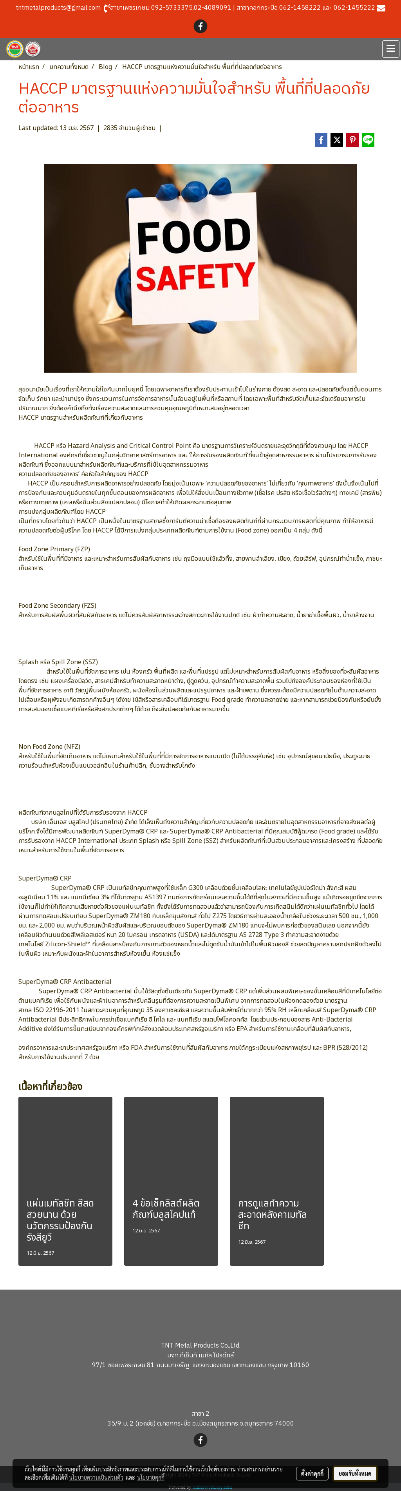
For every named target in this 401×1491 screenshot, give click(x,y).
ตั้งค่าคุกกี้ (312, 1473)
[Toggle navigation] (390, 49)
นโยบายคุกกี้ (150, 1477)
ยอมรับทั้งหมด (355, 1473)
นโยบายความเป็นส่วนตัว (96, 1477)
